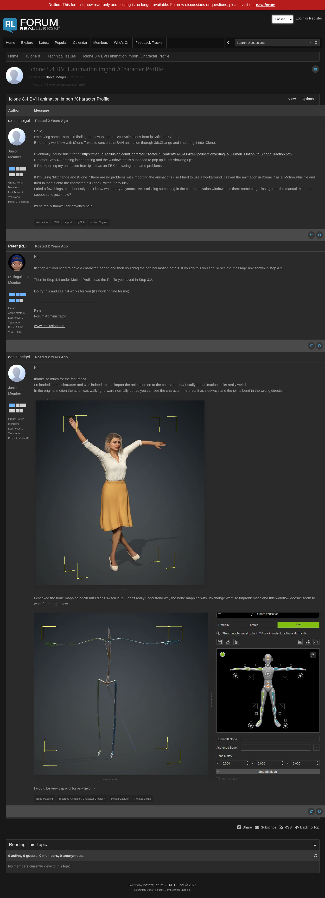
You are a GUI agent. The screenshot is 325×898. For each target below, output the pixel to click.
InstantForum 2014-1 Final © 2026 (169, 885)
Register (315, 18)
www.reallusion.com (49, 326)
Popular (61, 43)
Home (10, 43)
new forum (265, 5)
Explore (27, 43)
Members (100, 43)
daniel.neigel (56, 77)
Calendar (80, 43)
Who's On (121, 43)
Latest (44, 43)
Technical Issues (61, 56)
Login (300, 18)
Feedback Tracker (149, 43)
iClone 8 (33, 56)
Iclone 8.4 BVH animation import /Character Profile (126, 56)
